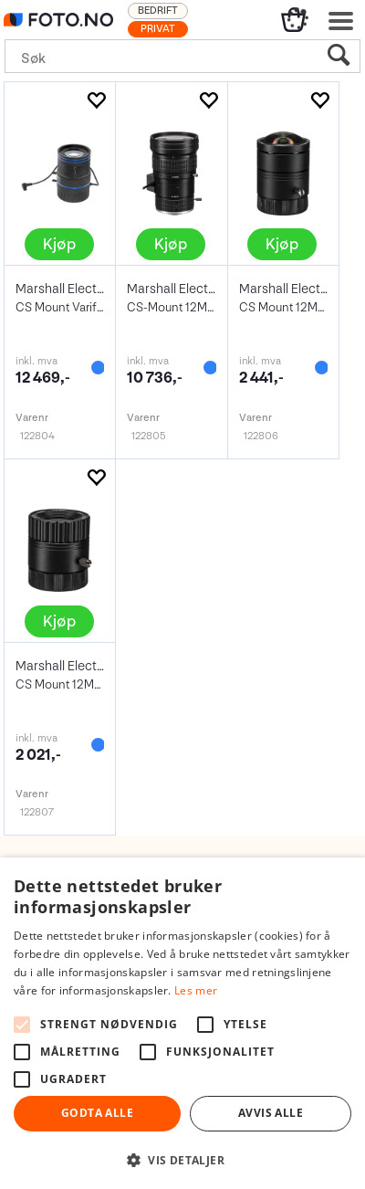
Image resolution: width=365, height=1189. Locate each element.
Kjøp (59, 244)
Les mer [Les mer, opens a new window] (195, 990)
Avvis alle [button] (270, 1113)
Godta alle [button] (97, 1113)
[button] (182, 1159)
